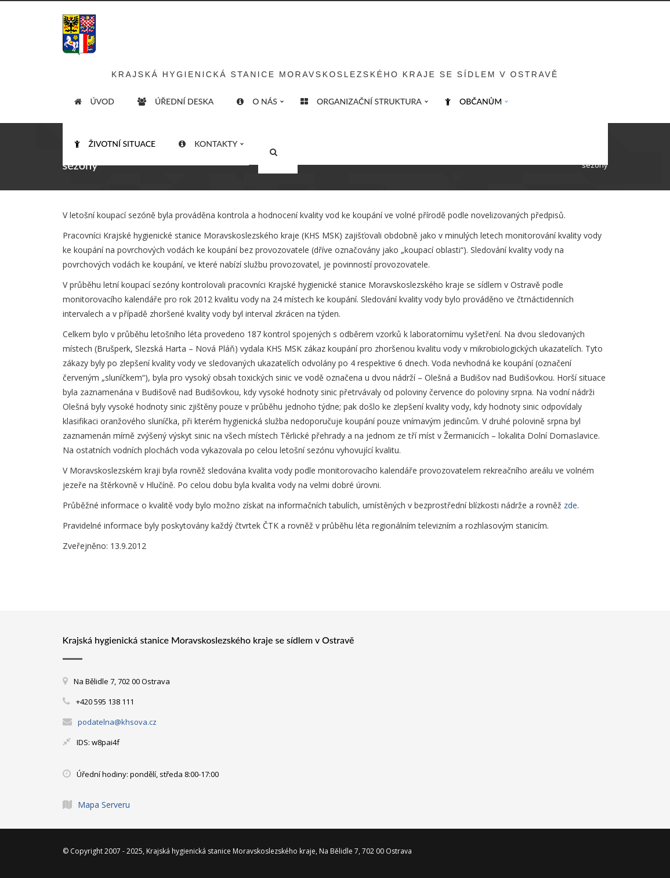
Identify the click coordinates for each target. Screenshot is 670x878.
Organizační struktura (361, 101)
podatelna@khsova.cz (117, 722)
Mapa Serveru (104, 804)
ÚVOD (94, 101)
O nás (257, 101)
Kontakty (208, 144)
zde (570, 505)
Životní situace (115, 144)
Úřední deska (175, 101)
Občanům (473, 101)
